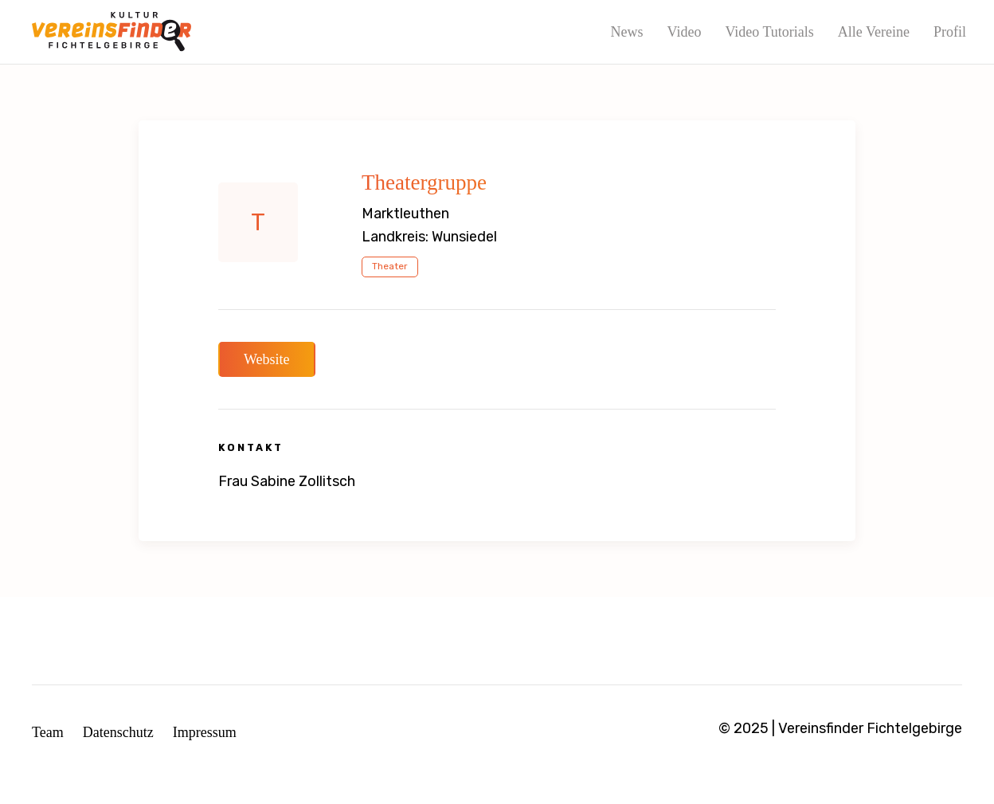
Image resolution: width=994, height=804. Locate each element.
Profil (949, 32)
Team (48, 732)
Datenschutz (118, 732)
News (626, 32)
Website (267, 359)
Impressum (205, 732)
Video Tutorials (769, 32)
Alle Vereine (874, 32)
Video (684, 32)
